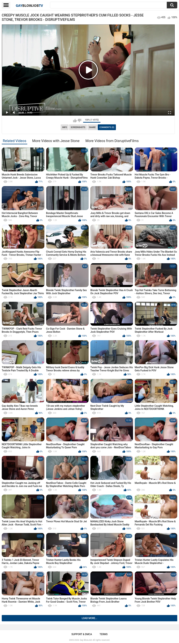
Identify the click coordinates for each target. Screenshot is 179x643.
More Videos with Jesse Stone (56, 141)
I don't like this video (79, 120)
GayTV (29, 5)
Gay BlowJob (86, 640)
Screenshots (78, 127)
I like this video (75, 120)
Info (64, 127)
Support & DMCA (81, 634)
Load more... (89, 618)
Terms (104, 634)
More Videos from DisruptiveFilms (112, 141)
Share (92, 127)
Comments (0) (106, 127)
